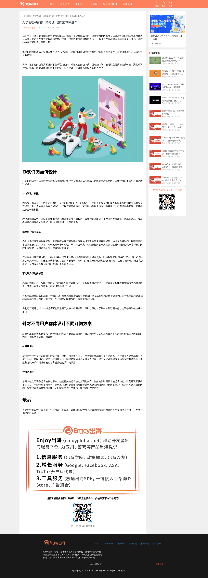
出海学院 (92, 4)
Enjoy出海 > (37, 16)
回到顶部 (159, 564)
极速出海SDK (110, 4)
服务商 (78, 4)
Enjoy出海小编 (167, 63)
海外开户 (64, 4)
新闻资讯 (127, 4)
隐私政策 (121, 570)
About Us (94, 564)
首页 (52, 4)
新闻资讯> (47, 16)
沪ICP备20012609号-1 (105, 570)
